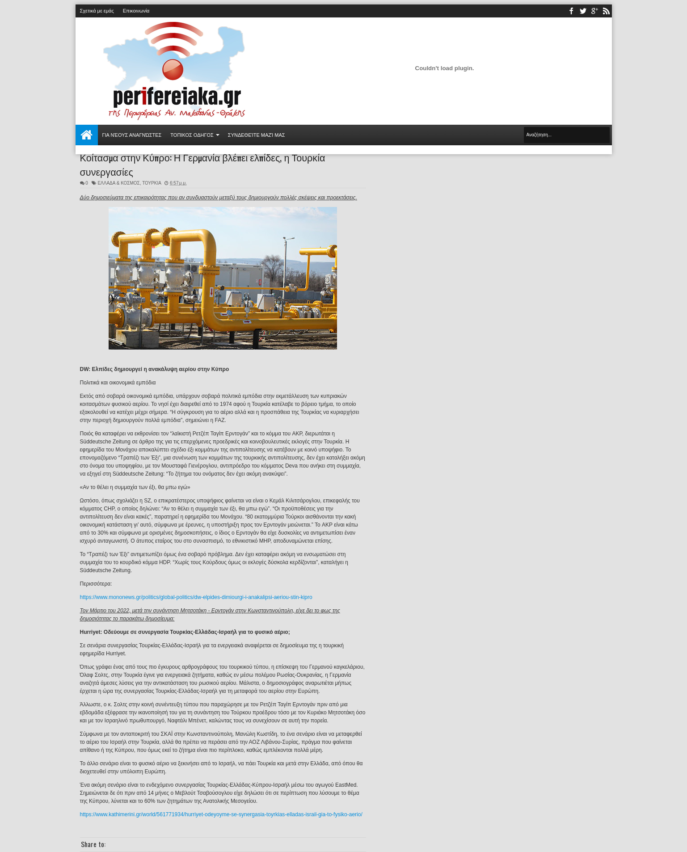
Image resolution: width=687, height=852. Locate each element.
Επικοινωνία (136, 10)
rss (606, 10)
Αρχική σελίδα (87, 135)
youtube (594, 10)
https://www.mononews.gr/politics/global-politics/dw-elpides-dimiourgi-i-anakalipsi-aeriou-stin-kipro (196, 597)
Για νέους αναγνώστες (132, 135)
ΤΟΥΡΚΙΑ (151, 183)
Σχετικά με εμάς (97, 10)
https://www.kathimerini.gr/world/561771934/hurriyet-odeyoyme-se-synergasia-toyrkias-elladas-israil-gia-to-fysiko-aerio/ (221, 814)
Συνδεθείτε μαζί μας (256, 135)
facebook (571, 10)
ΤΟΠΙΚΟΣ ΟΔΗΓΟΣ (192, 135)
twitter (583, 10)
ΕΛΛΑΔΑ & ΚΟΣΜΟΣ (118, 183)
